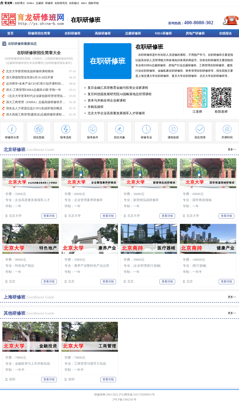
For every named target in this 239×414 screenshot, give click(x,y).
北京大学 (15, 215)
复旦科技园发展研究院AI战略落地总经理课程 (120, 94)
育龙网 (8, 3)
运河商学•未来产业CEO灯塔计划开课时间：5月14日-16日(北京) (47, 83)
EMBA (30, 3)
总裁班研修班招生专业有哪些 (25, 63)
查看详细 (49, 215)
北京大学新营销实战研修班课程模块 (30, 71)
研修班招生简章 (39, 33)
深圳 (12, 379)
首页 (10, 33)
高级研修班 (103, 33)
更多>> (232, 149)
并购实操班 (96, 106)
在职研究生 (61, 3)
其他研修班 (14, 313)
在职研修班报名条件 (58, 63)
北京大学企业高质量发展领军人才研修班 (116, 113)
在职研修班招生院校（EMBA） (25, 58)
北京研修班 (14, 149)
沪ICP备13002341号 (124, 399)
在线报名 (225, 33)
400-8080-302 (198, 22)
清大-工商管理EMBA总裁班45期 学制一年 (33, 89)
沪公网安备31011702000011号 (137, 394)
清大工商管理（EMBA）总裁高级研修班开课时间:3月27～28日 (47, 102)
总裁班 (40, 3)
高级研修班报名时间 (59, 58)
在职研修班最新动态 (22, 43)
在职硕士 (74, 3)
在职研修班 (72, 33)
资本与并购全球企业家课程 (107, 100)
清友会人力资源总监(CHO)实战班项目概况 (34, 108)
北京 (12, 281)
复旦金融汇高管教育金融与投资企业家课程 (118, 87)
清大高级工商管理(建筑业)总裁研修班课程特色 (37, 114)
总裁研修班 (133, 33)
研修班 (49, 3)
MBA (84, 3)
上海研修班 (14, 297)
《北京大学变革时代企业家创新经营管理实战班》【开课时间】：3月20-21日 (56, 96)
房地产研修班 (195, 33)
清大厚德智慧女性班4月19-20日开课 (29, 77)
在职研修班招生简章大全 (39, 53)
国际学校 (93, 3)
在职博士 (20, 3)
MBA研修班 (163, 33)
